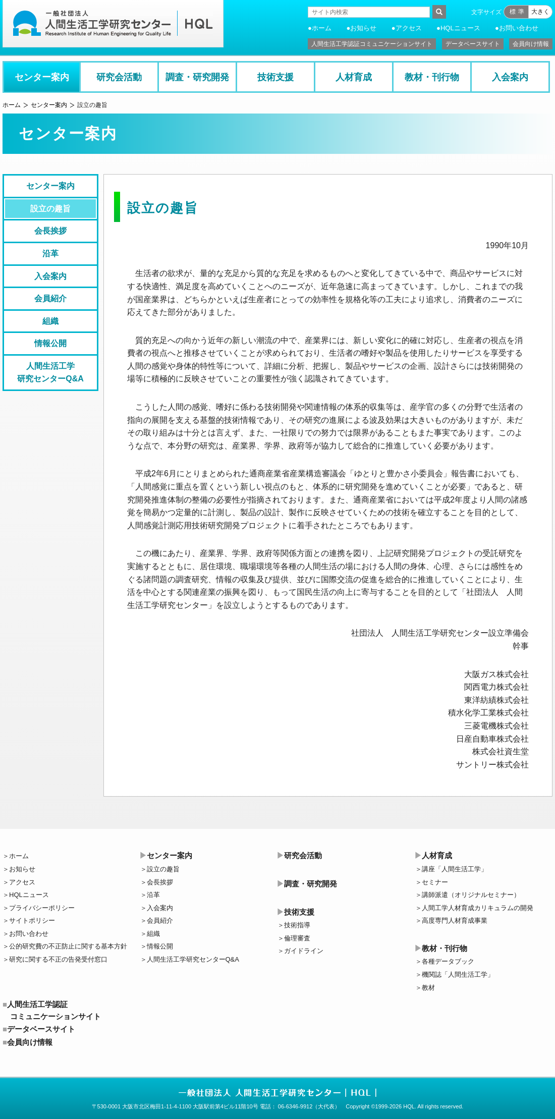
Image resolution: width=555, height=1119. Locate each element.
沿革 (50, 253)
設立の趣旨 (50, 208)
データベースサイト (473, 43)
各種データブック (448, 961)
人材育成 (354, 77)
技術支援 (275, 77)
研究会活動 (119, 77)
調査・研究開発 (197, 77)
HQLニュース (460, 28)
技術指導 (297, 925)
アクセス (409, 28)
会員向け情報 (531, 43)
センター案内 (42, 77)
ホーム (321, 28)
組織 (50, 321)
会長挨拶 (50, 231)
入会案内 (510, 77)
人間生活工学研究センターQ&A (50, 372)
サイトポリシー (32, 920)
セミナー (435, 882)
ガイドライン (303, 951)
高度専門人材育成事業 (454, 920)
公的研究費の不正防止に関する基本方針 (68, 946)
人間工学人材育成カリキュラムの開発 (477, 908)
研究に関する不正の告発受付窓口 (58, 959)
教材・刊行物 (432, 77)
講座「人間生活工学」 (454, 869)
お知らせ (363, 28)
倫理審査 (297, 938)
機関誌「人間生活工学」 (458, 974)
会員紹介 (50, 298)
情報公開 (50, 343)
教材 (428, 987)
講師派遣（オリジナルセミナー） (471, 895)
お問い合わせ (518, 28)
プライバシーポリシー (42, 908)
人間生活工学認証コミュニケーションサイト (371, 43)
